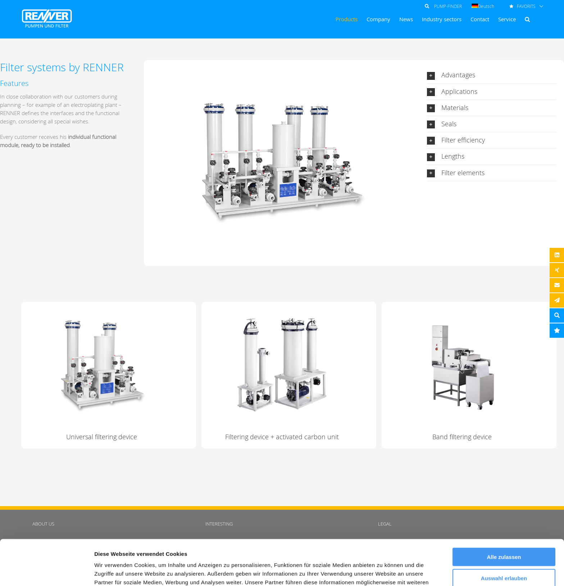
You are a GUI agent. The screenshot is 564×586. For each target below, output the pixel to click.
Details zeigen (382, 572)
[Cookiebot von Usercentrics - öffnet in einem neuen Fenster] (46, 572)
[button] (527, 19)
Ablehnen (504, 556)
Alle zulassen (504, 514)
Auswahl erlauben (504, 535)
